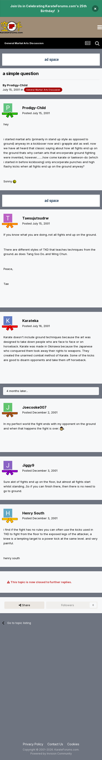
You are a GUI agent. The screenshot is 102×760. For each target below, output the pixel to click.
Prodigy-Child (17, 85)
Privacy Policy (33, 744)
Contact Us (55, 744)
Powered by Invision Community (51, 753)
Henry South (33, 513)
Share (24, 605)
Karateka (30, 320)
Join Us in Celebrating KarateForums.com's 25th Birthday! (48, 8)
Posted (36, 113)
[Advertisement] (51, 686)
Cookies (73, 744)
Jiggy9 (28, 465)
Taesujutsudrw (35, 218)
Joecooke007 (34, 407)
